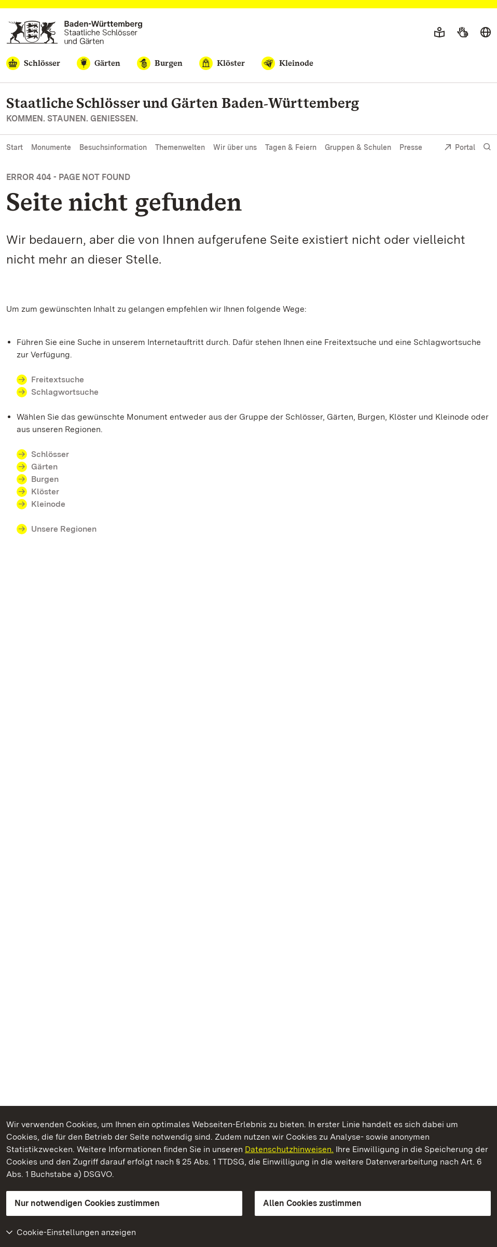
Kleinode (48, 504)
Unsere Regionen (63, 529)
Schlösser (50, 454)
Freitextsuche (63, 379)
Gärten (44, 467)
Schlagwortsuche (65, 392)
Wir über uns (235, 147)
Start (14, 147)
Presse (410, 147)
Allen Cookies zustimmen (312, 1203)
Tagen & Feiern (290, 147)
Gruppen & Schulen (358, 147)
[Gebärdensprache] (462, 33)
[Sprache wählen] (485, 33)
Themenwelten (180, 147)
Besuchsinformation (113, 147)
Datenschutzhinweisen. (289, 1149)
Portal (459, 148)
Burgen (45, 479)
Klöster (45, 491)
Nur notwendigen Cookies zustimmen (87, 1203)
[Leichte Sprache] (439, 33)
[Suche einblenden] (487, 147)
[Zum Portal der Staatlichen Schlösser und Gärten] (74, 32)
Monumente (51, 147)
